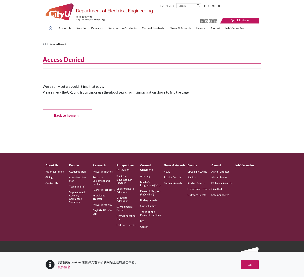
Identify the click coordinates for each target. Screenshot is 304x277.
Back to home (65, 115)
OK (250, 264)
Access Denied (58, 44)
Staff (162, 5)
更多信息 (64, 267)
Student (170, 5)
